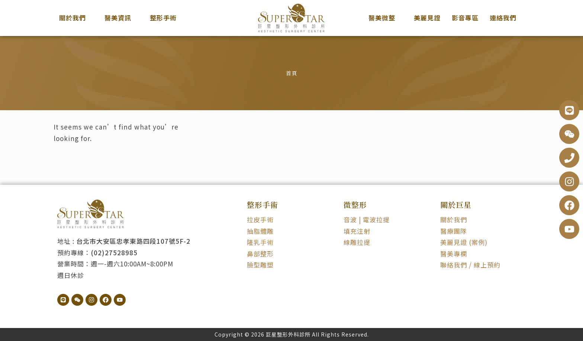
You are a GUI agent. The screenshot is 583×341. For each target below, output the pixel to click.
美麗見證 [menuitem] (427, 17)
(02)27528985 (114, 252)
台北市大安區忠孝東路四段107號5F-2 (133, 241)
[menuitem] (76, 18)
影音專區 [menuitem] (465, 17)
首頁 (291, 73)
